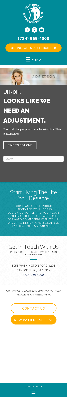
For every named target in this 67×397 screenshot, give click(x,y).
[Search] (33, 159)
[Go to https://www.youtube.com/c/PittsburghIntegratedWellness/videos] (41, 30)
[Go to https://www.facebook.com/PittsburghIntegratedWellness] (27, 30)
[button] (19, 145)
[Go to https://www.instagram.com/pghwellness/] (34, 30)
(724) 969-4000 (33, 38)
